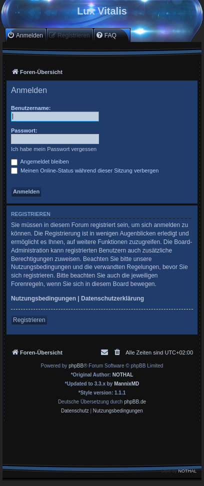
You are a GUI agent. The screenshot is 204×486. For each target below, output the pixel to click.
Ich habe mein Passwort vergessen (53, 149)
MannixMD (126, 383)
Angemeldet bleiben (40, 161)
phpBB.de (135, 401)
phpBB (76, 365)
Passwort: (24, 131)
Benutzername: (30, 108)
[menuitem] (25, 35)
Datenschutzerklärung (112, 298)
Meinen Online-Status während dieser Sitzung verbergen (84, 171)
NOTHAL (123, 375)
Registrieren (29, 320)
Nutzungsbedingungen (43, 298)
